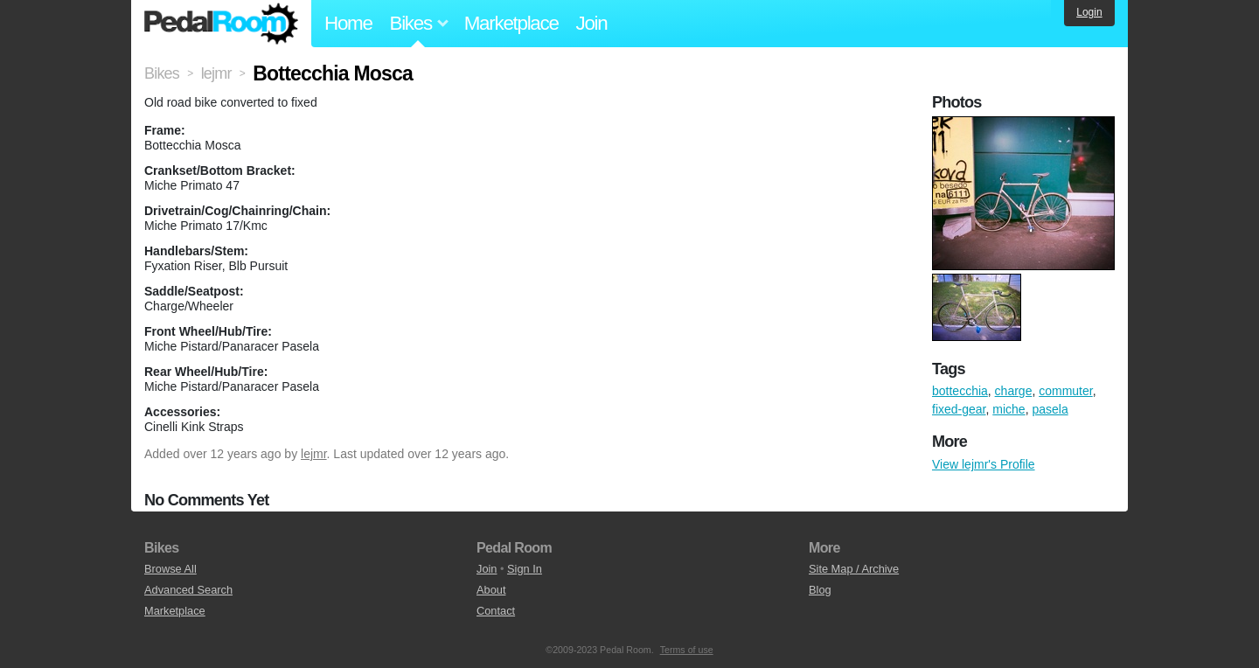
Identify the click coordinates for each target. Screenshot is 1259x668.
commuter (1065, 391)
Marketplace (511, 23)
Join (592, 23)
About (490, 589)
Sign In (524, 568)
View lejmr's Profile (983, 464)
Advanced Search (188, 589)
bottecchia (960, 391)
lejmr (314, 454)
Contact (495, 610)
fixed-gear (958, 409)
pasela (1050, 409)
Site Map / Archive (854, 568)
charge (1014, 391)
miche (1008, 409)
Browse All (170, 568)
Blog (820, 589)
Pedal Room (221, 24)
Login (1089, 12)
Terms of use (686, 649)
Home (348, 23)
